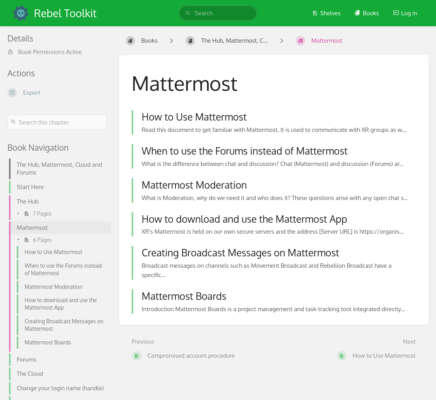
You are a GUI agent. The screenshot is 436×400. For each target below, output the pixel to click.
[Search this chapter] (57, 122)
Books (366, 13)
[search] (218, 13)
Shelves (326, 13)
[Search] (188, 13)
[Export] (57, 92)
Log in (405, 13)
